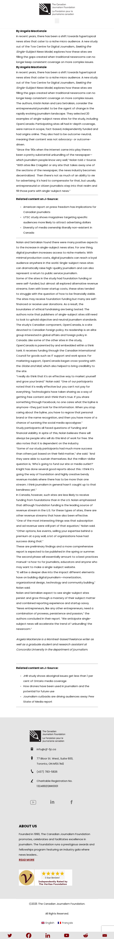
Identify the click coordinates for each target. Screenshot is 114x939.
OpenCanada (72, 325)
